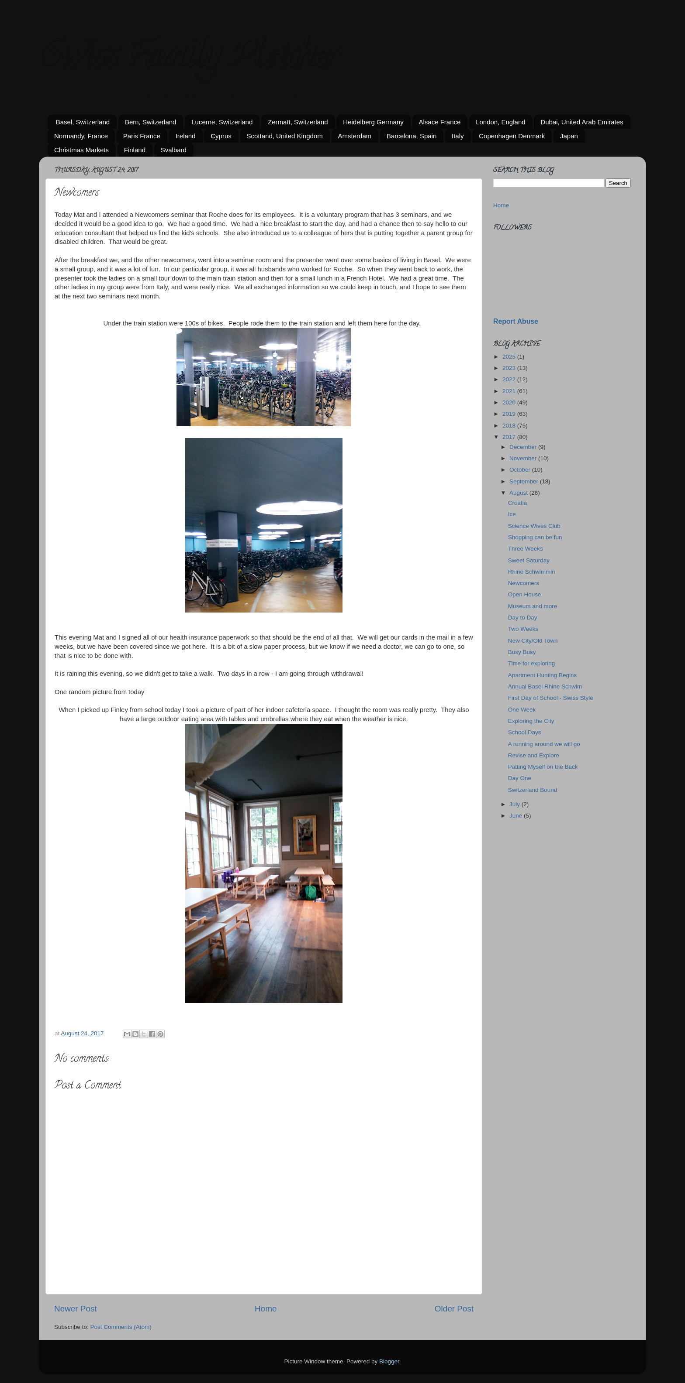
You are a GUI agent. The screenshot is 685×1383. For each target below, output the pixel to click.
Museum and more (532, 606)
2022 (509, 379)
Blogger (389, 1361)
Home (266, 1308)
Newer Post (75, 1308)
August (519, 493)
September (524, 481)
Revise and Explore (533, 755)
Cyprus (221, 136)
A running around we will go (544, 744)
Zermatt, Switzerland (298, 122)
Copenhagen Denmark (512, 136)
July (515, 804)
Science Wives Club (534, 526)
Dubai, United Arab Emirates (581, 122)
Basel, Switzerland (83, 122)
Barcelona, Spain (411, 136)
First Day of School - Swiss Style (550, 698)
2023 (509, 368)
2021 (509, 391)
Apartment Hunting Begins (542, 675)
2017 (509, 437)
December (523, 447)
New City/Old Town (533, 640)
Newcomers (523, 583)
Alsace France (440, 122)
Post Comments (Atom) (121, 1327)
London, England (500, 122)
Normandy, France (81, 136)
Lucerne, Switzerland (222, 122)
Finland (134, 150)
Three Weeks (525, 548)
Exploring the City (531, 721)
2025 (509, 356)
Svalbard (174, 150)
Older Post (454, 1308)
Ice (512, 514)
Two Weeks (523, 629)
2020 (509, 402)
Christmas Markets (81, 150)
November (523, 458)
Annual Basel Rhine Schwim (545, 686)
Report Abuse (515, 321)
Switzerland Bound (532, 790)
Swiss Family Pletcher (189, 58)
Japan (569, 136)
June (516, 815)
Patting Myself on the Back (543, 766)
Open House (524, 594)
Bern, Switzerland (150, 122)
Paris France (141, 136)
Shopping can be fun (535, 537)
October (520, 469)
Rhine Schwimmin (531, 571)
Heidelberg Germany (373, 122)
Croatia (517, 503)
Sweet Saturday (529, 560)
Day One (519, 778)
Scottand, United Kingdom (285, 136)
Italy (458, 136)
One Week (522, 709)
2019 (509, 414)
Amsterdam (355, 136)
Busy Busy (522, 652)
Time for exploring (531, 663)
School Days (524, 732)
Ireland (186, 136)
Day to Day (522, 617)
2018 (509, 425)
